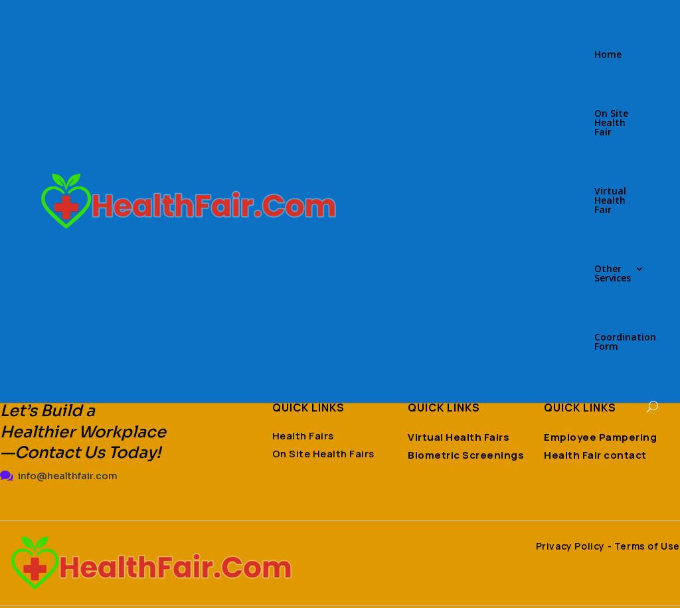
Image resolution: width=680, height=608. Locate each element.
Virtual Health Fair (610, 201)
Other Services (612, 274)
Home (608, 55)
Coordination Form (625, 342)
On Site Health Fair (611, 123)
